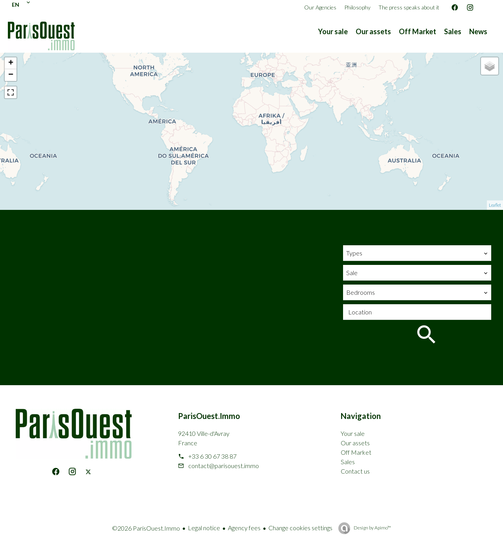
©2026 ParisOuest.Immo (146, 528)
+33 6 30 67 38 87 (212, 456)
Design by (372, 528)
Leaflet (495, 205)
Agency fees (244, 527)
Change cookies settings (300, 527)
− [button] (10, 75)
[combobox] (417, 253)
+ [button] (10, 63)
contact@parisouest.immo (223, 465)
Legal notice (204, 527)
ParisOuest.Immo (209, 416)
